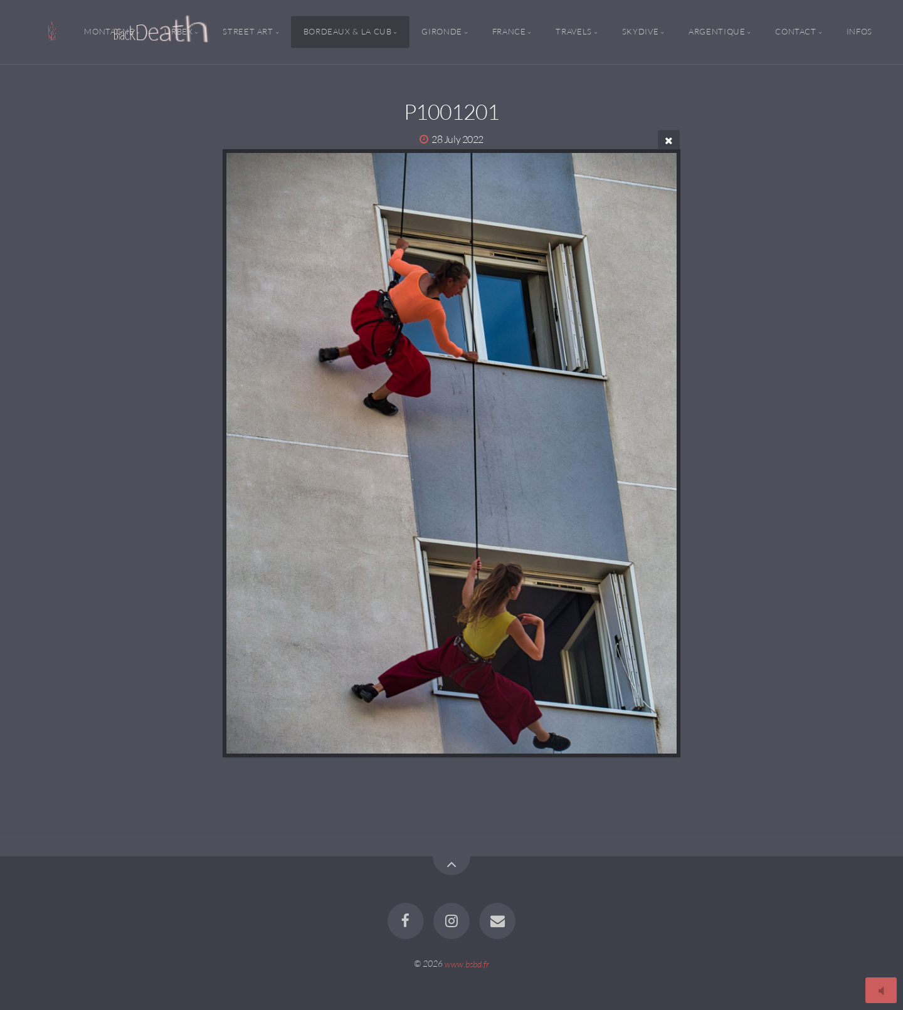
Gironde (441, 32)
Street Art (248, 32)
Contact (795, 32)
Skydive (640, 32)
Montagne (109, 32)
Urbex (178, 32)
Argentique (717, 32)
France (509, 32)
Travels (573, 32)
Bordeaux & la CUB (348, 32)
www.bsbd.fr (467, 963)
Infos (859, 32)
